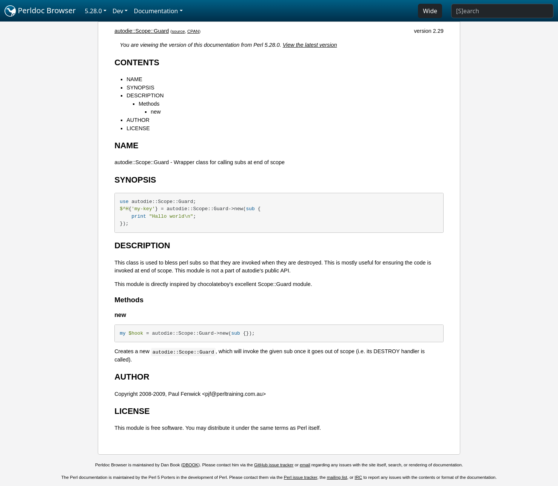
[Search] (502, 11)
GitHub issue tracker (273, 465)
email (305, 465)
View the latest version (310, 45)
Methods (149, 104)
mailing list (337, 477)
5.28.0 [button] (93, 11)
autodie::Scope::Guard (141, 31)
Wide (430, 11)
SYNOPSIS (140, 88)
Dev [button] (118, 11)
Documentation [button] (156, 11)
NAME (134, 79)
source (178, 31)
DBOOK (191, 465)
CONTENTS (136, 62)
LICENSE (138, 128)
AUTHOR (138, 120)
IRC (358, 477)
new (155, 112)
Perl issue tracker (300, 477)
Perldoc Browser (40, 11)
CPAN (193, 31)
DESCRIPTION (144, 95)
